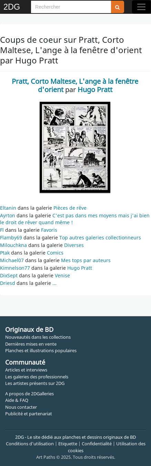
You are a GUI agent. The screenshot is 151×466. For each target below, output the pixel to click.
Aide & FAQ (16, 400)
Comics (55, 252)
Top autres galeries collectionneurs (100, 237)
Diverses (74, 245)
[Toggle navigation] (141, 7)
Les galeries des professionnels (36, 377)
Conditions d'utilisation (30, 443)
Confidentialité (97, 443)
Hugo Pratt (79, 268)
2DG (11, 6)
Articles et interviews (26, 370)
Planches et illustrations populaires (41, 350)
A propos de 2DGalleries (29, 393)
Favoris (49, 230)
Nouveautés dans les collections (38, 337)
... (54, 283)
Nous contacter (21, 407)
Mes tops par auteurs (86, 260)
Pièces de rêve (70, 208)
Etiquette (67, 443)
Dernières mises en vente (31, 344)
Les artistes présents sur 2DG (34, 383)
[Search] (71, 7)
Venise (62, 275)
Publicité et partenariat (28, 413)
